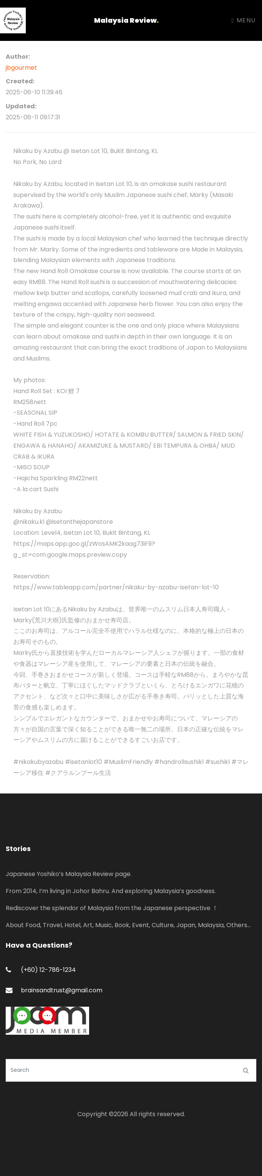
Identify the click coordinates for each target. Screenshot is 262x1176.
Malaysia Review (126, 20)
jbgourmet (21, 67)
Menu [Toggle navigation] (244, 20)
